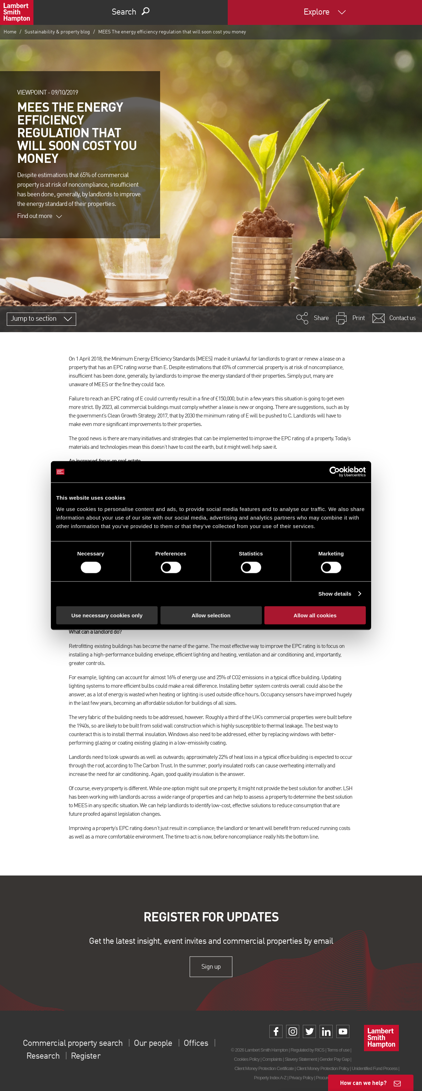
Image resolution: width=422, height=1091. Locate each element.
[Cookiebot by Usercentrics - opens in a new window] (335, 472)
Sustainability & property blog (57, 32)
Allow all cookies (315, 615)
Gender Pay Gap (334, 1059)
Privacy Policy (301, 1077)
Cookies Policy (246, 1059)
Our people (152, 1043)
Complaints (272, 1059)
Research (42, 1056)
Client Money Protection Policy (322, 1068)
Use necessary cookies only (106, 615)
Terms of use (338, 1050)
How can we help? (363, 1082)
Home (10, 32)
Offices (195, 1043)
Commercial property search (72, 1043)
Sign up (210, 966)
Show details (335, 594)
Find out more (39, 216)
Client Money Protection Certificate (264, 1068)
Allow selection (210, 615)
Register (85, 1056)
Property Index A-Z (270, 1077)
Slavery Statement (301, 1059)
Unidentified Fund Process (374, 1068)
